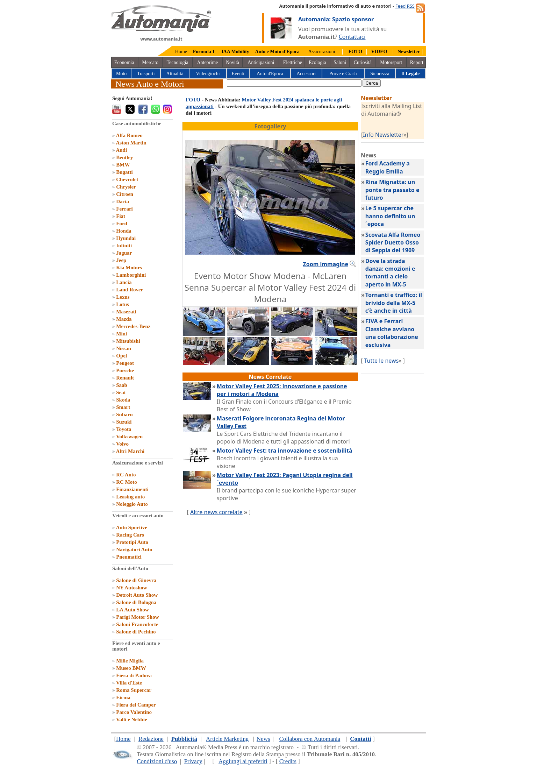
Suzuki (123, 422)
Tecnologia (177, 62)
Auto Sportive (131, 527)
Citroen (124, 194)
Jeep (121, 260)
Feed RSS (405, 6)
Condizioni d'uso (157, 761)
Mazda (123, 319)
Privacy (193, 761)
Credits (287, 761)
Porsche (125, 370)
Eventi (237, 73)
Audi (121, 150)
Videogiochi (208, 73)
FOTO (193, 99)
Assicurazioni (321, 51)
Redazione (151, 739)
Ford (121, 223)
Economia (124, 62)
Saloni (340, 62)
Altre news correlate (216, 512)
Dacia (122, 201)
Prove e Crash (343, 73)
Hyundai (126, 238)
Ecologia (317, 62)
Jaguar (124, 253)
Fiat (120, 216)
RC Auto (126, 474)
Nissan (123, 348)
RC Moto (126, 482)
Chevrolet (127, 179)
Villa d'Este (129, 683)
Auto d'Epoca (270, 73)
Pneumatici (129, 557)
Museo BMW (131, 668)
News (263, 739)
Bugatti (124, 172)
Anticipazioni (261, 62)
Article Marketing (227, 739)
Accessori (306, 73)
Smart (123, 407)
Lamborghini (131, 275)
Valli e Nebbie (131, 719)
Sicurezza (379, 73)
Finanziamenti (132, 489)
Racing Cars (130, 535)
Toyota (123, 429)
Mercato (150, 62)
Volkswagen (129, 436)
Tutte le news (381, 360)
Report (416, 62)
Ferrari (124, 209)
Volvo (122, 444)
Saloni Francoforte (137, 624)
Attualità (175, 73)
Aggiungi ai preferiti (243, 761)
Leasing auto (130, 496)
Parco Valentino (134, 712)
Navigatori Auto (134, 549)
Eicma (123, 697)
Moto (121, 73)
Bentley (124, 157)
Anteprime (207, 62)
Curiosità (363, 62)
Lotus (122, 304)
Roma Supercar (133, 690)
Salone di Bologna (136, 602)
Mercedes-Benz (133, 326)
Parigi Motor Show (137, 617)
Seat (121, 392)
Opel (121, 356)
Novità (232, 62)
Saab (121, 385)
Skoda (123, 400)
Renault (125, 378)
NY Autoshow (131, 587)
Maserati (126, 311)
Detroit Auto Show (137, 595)
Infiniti (124, 245)
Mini (121, 333)
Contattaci (352, 37)
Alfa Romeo (129, 135)
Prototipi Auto (132, 542)
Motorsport (391, 62)
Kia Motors (129, 267)
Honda (123, 231)
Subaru (124, 414)
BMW (123, 165)
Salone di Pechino (136, 631)
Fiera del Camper (136, 705)
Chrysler (126, 187)
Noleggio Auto (132, 504)
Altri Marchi (130, 451)
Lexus (122, 297)
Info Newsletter (383, 135)
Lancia (123, 282)
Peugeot (125, 363)
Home (181, 51)
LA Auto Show (132, 609)
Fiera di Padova (134, 675)
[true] (294, 83)
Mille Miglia (130, 661)
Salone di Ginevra (136, 580)
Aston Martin (131, 143)
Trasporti (146, 73)
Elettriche (292, 62)
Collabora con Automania (310, 739)
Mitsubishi (128, 341)
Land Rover (129, 289)
